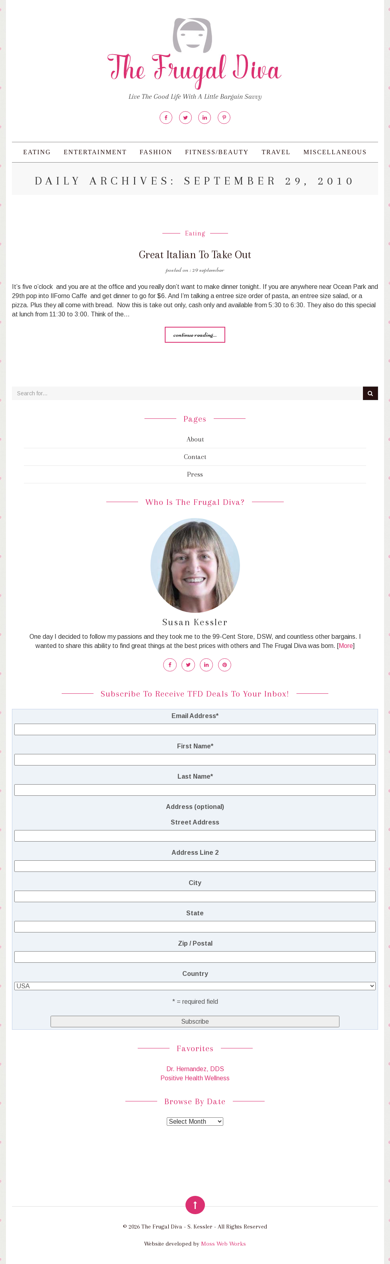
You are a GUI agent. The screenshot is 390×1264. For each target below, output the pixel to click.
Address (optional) (195, 806)
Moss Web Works (223, 1243)
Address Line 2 (195, 852)
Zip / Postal (195, 943)
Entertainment (95, 152)
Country (195, 973)
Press (195, 474)
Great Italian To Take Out (195, 254)
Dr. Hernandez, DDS (195, 1068)
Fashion (156, 152)
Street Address (195, 821)
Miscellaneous (335, 152)
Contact (195, 457)
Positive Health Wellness (195, 1077)
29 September (208, 269)
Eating (37, 152)
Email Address (195, 715)
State (195, 912)
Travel (276, 152)
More (346, 645)
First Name (195, 745)
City (195, 882)
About (195, 439)
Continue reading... (195, 334)
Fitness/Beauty (217, 152)
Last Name (195, 776)
